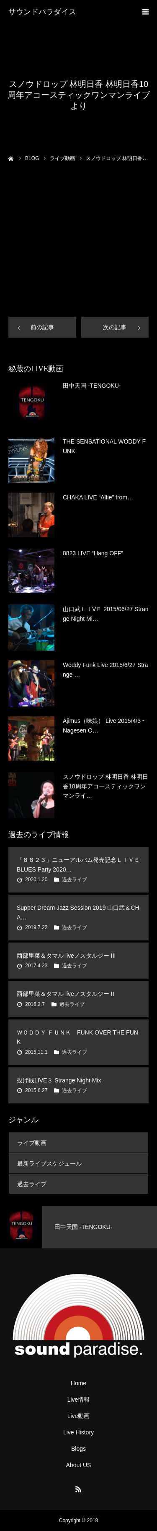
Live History (78, 1432)
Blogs (78, 1449)
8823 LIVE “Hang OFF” (93, 553)
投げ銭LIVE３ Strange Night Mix (59, 1080)
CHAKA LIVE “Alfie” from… (98, 497)
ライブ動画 (31, 1143)
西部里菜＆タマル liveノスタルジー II (65, 993)
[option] (78, 1227)
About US (78, 1465)
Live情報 (78, 1399)
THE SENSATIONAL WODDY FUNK (104, 446)
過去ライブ (74, 879)
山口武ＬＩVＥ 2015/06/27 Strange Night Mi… (106, 614)
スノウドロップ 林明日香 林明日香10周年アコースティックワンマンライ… (105, 786)
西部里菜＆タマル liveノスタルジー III (66, 955)
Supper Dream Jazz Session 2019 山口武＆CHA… (78, 912)
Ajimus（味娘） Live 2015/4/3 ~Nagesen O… (104, 725)
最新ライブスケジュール (49, 1163)
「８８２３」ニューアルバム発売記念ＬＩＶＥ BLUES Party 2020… (78, 864)
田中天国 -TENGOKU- (92, 385)
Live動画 (78, 1416)
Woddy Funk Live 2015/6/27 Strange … (105, 670)
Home (78, 1383)
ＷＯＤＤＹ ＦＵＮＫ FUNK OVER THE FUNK (77, 1037)
